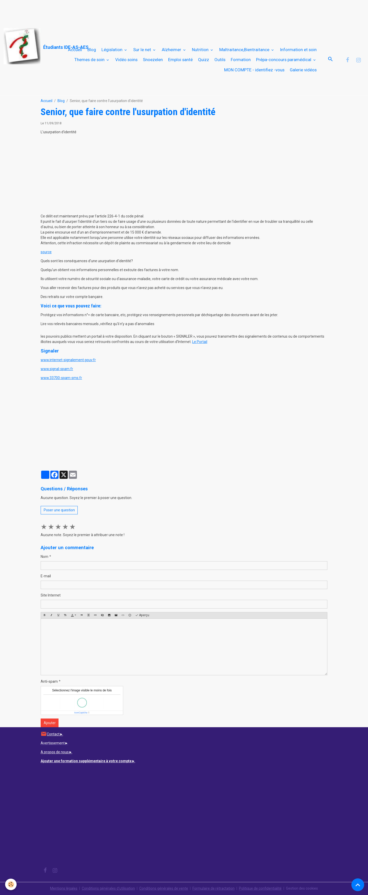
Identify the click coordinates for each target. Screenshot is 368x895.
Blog (91, 49)
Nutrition (201, 49)
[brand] (27, 46)
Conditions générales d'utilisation (108, 888)
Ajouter (50, 723)
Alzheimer (172, 49)
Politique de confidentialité (260, 888)
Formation (241, 59)
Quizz (203, 59)
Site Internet (51, 595)
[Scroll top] (357, 884)
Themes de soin (90, 59)
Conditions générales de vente (163, 888)
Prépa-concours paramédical (284, 59)
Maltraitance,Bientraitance (244, 49)
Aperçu (142, 615)
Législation (112, 49)
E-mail (46, 576)
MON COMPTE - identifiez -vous (254, 69)
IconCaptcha (80, 712)
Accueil (75, 49)
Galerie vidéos (303, 69)
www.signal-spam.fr (57, 369)
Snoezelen (153, 59)
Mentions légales (63, 888)
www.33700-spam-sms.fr (61, 378)
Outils (219, 59)
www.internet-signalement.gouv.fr (68, 360)
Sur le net (142, 49)
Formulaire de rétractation (213, 888)
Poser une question (59, 510)
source (46, 252)
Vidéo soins (126, 59)
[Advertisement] (93, 11)
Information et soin (298, 49)
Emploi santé (180, 59)
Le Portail (199, 342)
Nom (44, 557)
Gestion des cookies (302, 888)
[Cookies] (11, 884)
